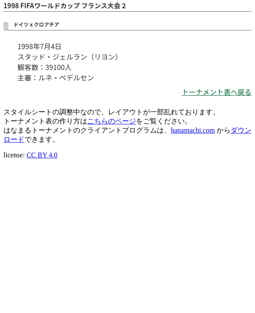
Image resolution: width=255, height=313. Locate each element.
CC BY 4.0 (42, 155)
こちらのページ (111, 121)
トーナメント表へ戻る (217, 92)
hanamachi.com (193, 130)
